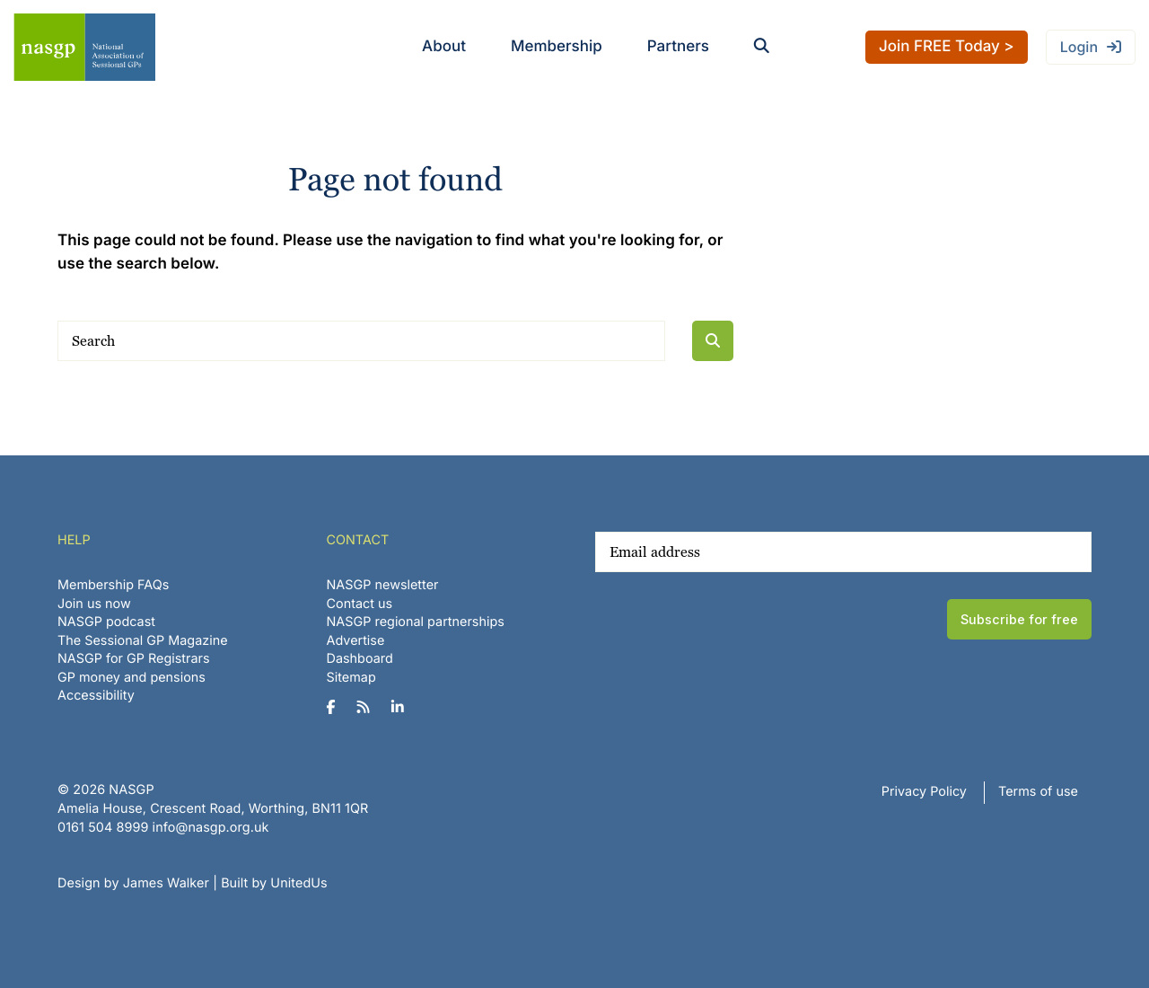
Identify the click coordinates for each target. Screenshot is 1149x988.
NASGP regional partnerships (415, 622)
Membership (556, 47)
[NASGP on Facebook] (338, 708)
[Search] (361, 341)
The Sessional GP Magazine (142, 640)
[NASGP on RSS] (370, 708)
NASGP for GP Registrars (133, 658)
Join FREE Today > (946, 47)
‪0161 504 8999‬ (102, 827)
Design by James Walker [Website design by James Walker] (133, 883)
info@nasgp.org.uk (211, 827)
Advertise (356, 640)
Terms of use (1038, 791)
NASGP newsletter (383, 585)
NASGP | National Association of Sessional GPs (84, 47)
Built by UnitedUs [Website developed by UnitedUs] (274, 883)
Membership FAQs (113, 585)
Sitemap (351, 677)
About (444, 47)
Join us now (94, 604)
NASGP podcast (106, 622)
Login (1079, 47)
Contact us (360, 604)
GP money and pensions (131, 677)
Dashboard (360, 658)
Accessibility (96, 695)
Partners (678, 47)
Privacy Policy (924, 791)
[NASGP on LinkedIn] (404, 708)
